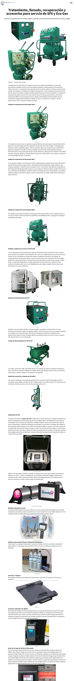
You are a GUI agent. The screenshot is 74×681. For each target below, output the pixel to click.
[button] (71, 3)
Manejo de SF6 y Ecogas (20, 82)
